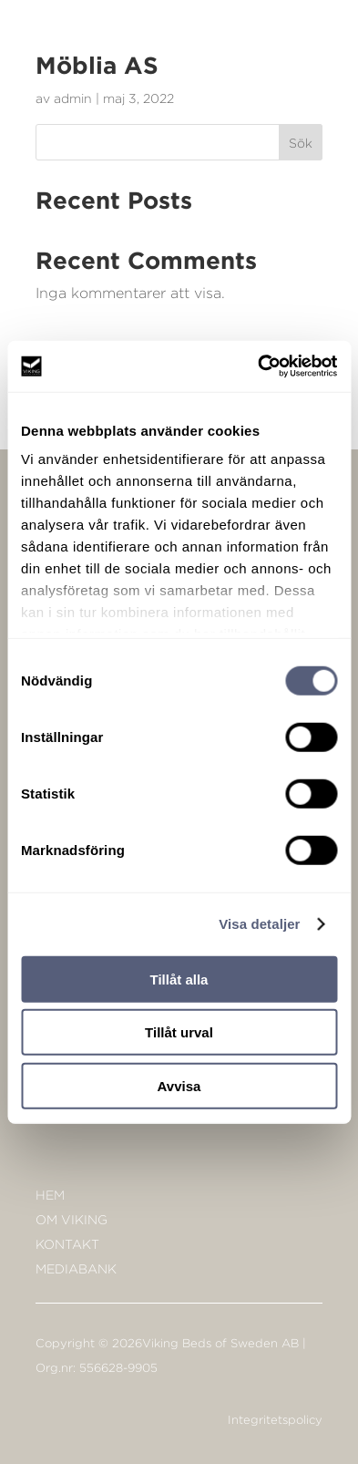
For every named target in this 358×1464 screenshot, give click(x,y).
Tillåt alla (179, 978)
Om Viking (71, 1219)
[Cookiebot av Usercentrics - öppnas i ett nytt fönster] (258, 366)
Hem (50, 1194)
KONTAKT (67, 1244)
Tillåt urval (179, 1032)
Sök (300, 142)
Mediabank (76, 1268)
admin (73, 98)
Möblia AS (97, 64)
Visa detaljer (259, 924)
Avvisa (179, 1085)
